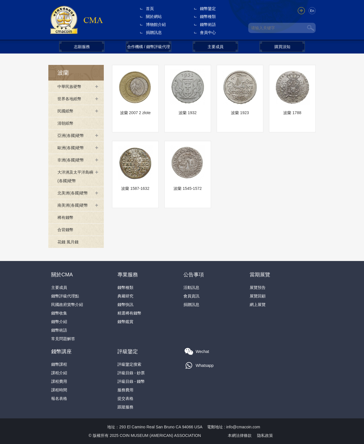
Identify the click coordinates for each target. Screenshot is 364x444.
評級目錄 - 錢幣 (131, 381)
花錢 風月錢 (67, 242)
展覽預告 (258, 287)
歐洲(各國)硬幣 (70, 147)
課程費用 (59, 381)
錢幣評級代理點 (65, 296)
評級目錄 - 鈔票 (131, 373)
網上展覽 (258, 304)
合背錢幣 (65, 229)
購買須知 (282, 46)
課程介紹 (59, 373)
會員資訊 (191, 296)
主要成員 (216, 46)
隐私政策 (265, 435)
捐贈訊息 (154, 32)
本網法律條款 (240, 435)
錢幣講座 (61, 351)
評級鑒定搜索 (129, 364)
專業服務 (127, 275)
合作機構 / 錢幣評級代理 (148, 46)
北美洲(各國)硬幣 (72, 193)
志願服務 (82, 46)
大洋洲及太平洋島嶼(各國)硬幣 (75, 176)
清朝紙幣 (65, 123)
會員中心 (208, 32)
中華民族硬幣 (69, 86)
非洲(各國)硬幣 (70, 160)
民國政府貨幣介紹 (67, 304)
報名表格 (59, 398)
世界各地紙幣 (69, 98)
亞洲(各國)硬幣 (70, 135)
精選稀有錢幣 (129, 313)
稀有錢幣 (65, 217)
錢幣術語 (208, 24)
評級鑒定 (127, 351)
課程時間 (59, 390)
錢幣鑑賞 (125, 321)
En (312, 11)
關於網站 (154, 16)
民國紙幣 (65, 111)
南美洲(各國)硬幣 (72, 205)
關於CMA (62, 275)
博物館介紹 (156, 24)
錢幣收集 (59, 313)
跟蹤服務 (125, 407)
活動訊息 (191, 287)
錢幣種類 (208, 16)
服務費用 (125, 390)
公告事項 (193, 275)
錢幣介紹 (59, 321)
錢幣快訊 (125, 304)
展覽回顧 (258, 296)
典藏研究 (125, 296)
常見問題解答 (63, 338)
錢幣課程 (59, 364)
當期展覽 (260, 275)
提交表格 (125, 398)
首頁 (150, 8)
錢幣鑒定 (208, 8)
